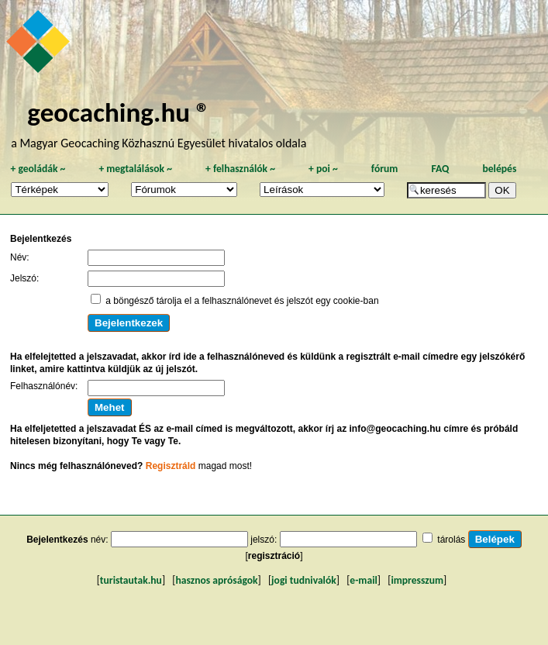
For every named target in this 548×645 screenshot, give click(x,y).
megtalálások (135, 168)
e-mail (363, 580)
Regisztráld (171, 465)
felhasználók (240, 168)
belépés (499, 168)
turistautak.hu (131, 580)
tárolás (451, 539)
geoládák (37, 168)
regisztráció (274, 555)
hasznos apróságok (216, 580)
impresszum (417, 580)
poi (323, 168)
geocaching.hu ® (118, 112)
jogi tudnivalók (303, 580)
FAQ (440, 168)
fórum (384, 168)
